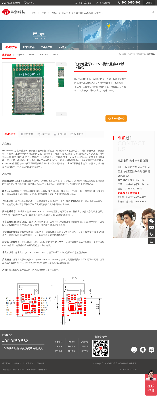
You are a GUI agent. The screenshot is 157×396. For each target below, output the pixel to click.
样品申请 (85, 351)
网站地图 (40, 363)
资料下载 (58, 351)
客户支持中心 (105, 3)
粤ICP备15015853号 (128, 369)
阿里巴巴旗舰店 (13, 3)
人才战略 (88, 12)
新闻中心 (36, 12)
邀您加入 (17, 363)
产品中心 (46, 12)
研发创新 (78, 12)
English (149, 3)
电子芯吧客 (42, 369)
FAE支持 (71, 342)
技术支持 (71, 346)
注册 (80, 3)
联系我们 (29, 363)
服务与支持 (67, 12)
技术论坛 (30, 3)
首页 (124, 54)
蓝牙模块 (151, 54)
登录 (90, 3)
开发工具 (58, 342)
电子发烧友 (31, 369)
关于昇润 (98, 12)
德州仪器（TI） (18, 369)
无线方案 (56, 12)
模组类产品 (141, 54)
